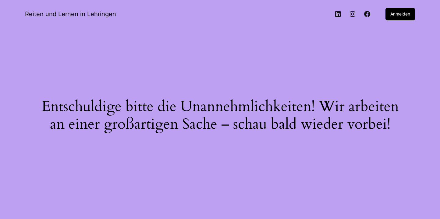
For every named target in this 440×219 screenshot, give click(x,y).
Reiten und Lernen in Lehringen (70, 14)
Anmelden (400, 13)
